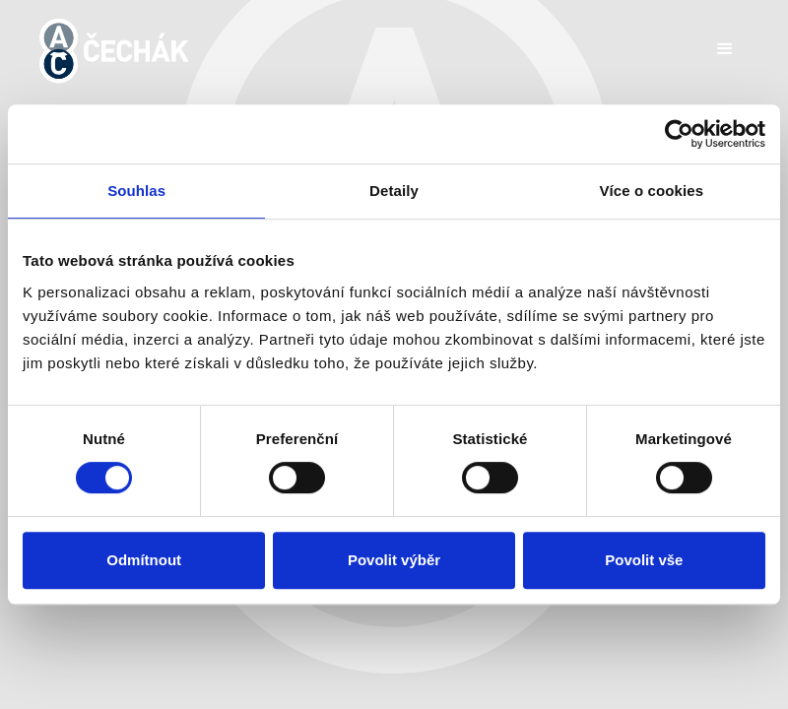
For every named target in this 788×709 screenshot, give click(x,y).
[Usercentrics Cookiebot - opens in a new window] (679, 134)
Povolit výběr (394, 559)
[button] (725, 49)
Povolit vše (644, 559)
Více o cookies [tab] (652, 190)
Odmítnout (143, 559)
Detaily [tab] (394, 190)
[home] (114, 51)
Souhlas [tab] (136, 190)
